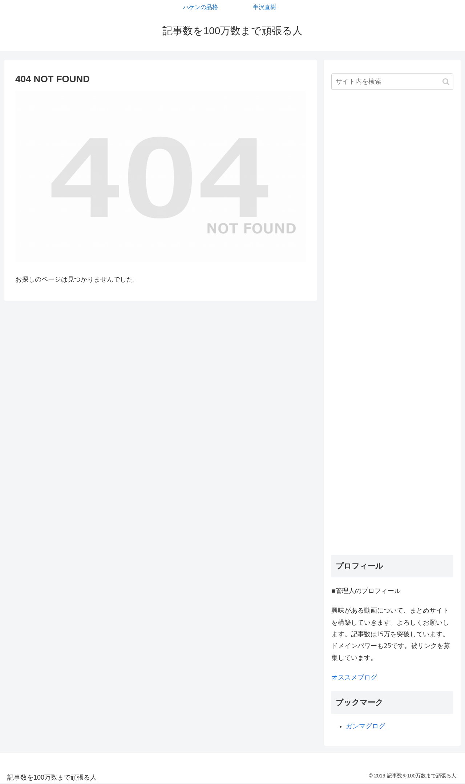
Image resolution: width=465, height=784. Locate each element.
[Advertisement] (392, 325)
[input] (392, 81)
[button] (446, 81)
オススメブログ (354, 677)
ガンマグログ (365, 726)
